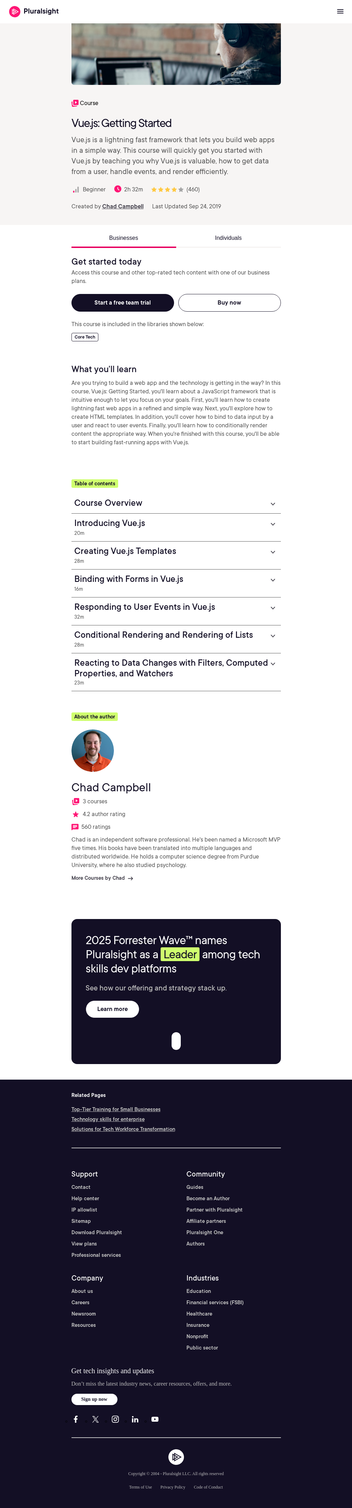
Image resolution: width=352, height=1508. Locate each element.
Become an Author (208, 1198)
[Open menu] (340, 11)
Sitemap (81, 1221)
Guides (194, 1187)
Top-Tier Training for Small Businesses (116, 1109)
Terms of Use (140, 1487)
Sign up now (94, 1399)
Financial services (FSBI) (215, 1302)
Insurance (197, 1325)
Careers (80, 1302)
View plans (84, 1244)
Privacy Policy (173, 1487)
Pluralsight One (204, 1232)
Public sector (202, 1348)
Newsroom (83, 1314)
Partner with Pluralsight (214, 1210)
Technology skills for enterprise (108, 1119)
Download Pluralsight (96, 1232)
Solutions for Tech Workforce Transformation (123, 1129)
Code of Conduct (208, 1487)
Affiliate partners (206, 1221)
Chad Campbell (123, 206)
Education (198, 1291)
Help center (85, 1198)
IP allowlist (84, 1210)
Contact (81, 1187)
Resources (83, 1325)
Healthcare (199, 1314)
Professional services (96, 1255)
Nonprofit (197, 1336)
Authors (195, 1244)
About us (82, 1291)
